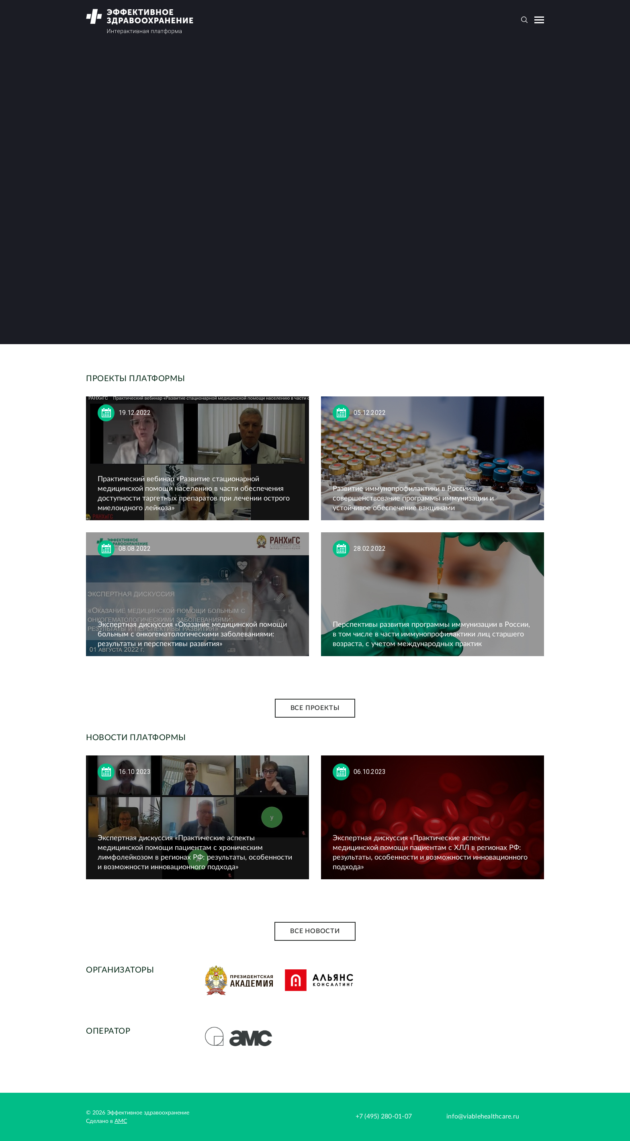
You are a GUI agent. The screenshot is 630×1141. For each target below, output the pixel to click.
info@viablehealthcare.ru (482, 1116)
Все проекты (315, 708)
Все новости (315, 931)
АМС (121, 1121)
